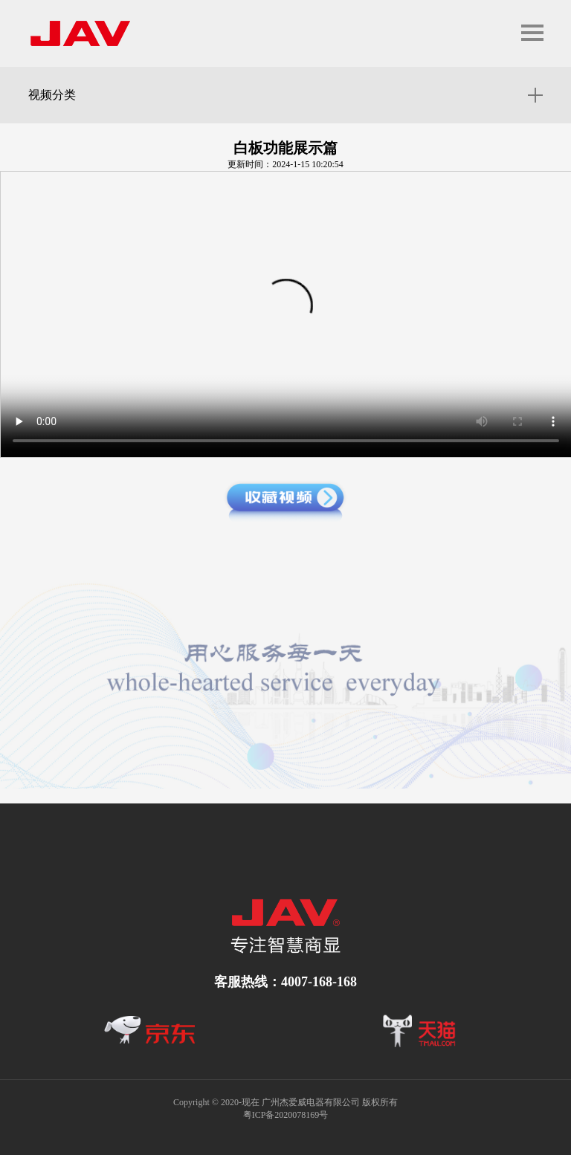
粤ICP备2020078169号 (286, 1115)
